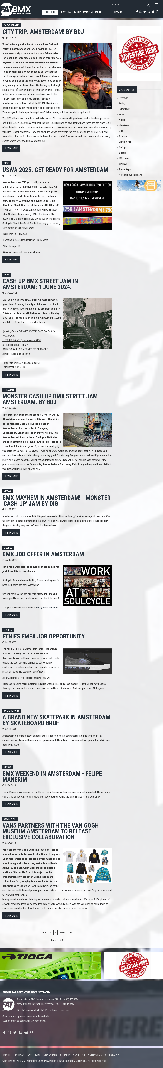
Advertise (79, 1054)
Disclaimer (50, 1054)
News (7, 163)
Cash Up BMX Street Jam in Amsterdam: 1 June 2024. (40, 283)
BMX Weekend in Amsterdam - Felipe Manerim (52, 776)
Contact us (95, 1054)
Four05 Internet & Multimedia (72, 1060)
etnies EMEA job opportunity (43, 636)
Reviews (123, 163)
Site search (112, 1054)
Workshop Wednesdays (130, 174)
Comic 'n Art (10, 819)
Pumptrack (124, 108)
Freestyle (9, 390)
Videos (7, 491)
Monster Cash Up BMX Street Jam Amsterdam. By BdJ (50, 399)
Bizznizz (8, 547)
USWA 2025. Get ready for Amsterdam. (56, 169)
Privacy (20, 1054)
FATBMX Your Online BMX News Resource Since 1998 (19, 8)
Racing (122, 103)
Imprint (7, 1054)
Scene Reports (11, 25)
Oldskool (123, 152)
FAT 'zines (124, 158)
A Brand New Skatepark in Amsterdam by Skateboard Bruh (56, 720)
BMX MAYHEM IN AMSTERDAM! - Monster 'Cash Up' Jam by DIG (56, 500)
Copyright (34, 1054)
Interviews (124, 125)
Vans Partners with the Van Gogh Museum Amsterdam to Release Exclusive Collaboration (50, 831)
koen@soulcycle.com (47, 607)
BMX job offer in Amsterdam (43, 554)
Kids (121, 130)
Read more (11, 148)
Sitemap (65, 1054)
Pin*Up (122, 147)
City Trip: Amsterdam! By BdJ (43, 31)
